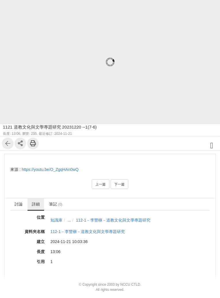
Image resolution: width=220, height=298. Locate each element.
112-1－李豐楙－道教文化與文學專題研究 (113, 220)
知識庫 (56, 220)
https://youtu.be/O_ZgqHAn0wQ (50, 169)
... (69, 220)
